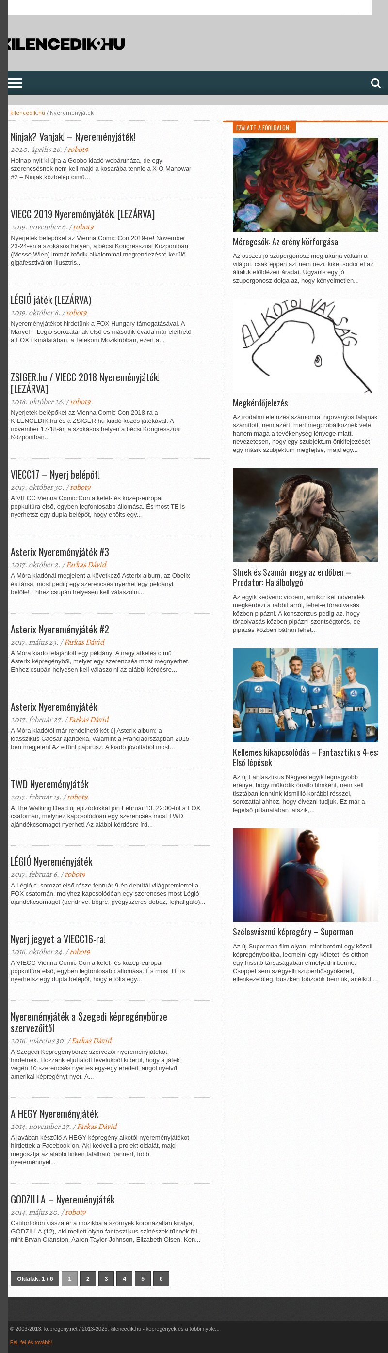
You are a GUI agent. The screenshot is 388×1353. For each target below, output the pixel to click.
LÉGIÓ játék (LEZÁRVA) (51, 299)
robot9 (77, 149)
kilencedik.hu (27, 112)
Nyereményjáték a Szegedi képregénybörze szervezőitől (89, 1022)
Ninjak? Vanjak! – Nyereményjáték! (73, 136)
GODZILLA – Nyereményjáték (62, 1199)
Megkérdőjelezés (260, 403)
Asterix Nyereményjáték (54, 706)
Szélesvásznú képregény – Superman (293, 932)
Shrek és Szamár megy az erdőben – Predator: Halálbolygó (292, 577)
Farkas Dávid (86, 564)
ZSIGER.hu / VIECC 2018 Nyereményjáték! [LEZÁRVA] (85, 382)
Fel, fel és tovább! (31, 1342)
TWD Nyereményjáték (49, 784)
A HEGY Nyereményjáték (54, 1113)
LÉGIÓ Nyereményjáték (51, 861)
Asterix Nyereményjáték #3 (60, 551)
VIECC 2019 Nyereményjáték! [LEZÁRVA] (83, 214)
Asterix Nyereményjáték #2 (60, 629)
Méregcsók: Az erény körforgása (285, 242)
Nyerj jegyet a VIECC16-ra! (58, 939)
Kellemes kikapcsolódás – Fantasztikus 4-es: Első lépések (305, 757)
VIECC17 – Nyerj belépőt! (55, 474)
